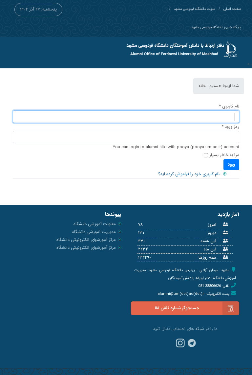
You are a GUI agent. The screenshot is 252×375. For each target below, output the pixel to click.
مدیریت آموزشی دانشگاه (94, 231)
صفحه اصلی (232, 9)
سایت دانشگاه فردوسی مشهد (194, 9)
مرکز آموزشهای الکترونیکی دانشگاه (86, 239)
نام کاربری (229, 106)
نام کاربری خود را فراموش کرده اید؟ (189, 174)
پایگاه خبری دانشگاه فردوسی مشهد (216, 27)
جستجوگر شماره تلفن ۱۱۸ (197, 308)
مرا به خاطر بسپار (224, 155)
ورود (231, 164)
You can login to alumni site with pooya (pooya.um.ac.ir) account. (175, 147)
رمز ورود (230, 126)
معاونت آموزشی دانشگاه (95, 224)
